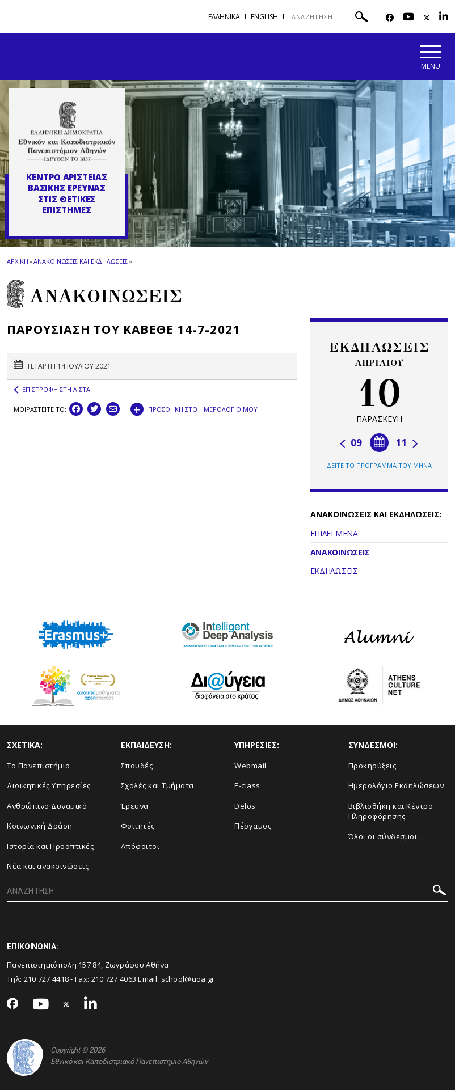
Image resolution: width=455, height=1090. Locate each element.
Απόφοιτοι (140, 846)
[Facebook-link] (390, 18)
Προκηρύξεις (372, 766)
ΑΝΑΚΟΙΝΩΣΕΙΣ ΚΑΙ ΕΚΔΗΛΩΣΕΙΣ (80, 261)
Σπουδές (137, 766)
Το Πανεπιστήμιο (38, 766)
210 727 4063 (114, 979)
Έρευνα (135, 806)
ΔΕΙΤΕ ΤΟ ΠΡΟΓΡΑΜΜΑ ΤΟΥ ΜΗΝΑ (379, 465)
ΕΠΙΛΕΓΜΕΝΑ (334, 533)
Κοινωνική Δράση (40, 826)
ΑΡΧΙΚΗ (17, 261)
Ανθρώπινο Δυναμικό (47, 806)
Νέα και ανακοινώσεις (48, 866)
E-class (247, 785)
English (264, 17)
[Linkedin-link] (443, 18)
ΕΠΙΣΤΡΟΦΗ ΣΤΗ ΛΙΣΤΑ (52, 389)
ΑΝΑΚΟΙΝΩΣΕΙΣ (339, 552)
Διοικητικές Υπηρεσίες (49, 785)
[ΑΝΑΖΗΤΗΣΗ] (332, 17)
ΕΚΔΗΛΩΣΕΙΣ (334, 570)
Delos (245, 806)
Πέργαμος (252, 826)
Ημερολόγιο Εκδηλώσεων (396, 785)
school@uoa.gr (188, 979)
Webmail (250, 766)
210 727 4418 (46, 979)
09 (351, 442)
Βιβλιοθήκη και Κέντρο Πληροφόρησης (390, 811)
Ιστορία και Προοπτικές (50, 846)
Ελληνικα (224, 17)
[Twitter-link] (426, 18)
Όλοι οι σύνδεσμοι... (385, 836)
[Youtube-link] (408, 18)
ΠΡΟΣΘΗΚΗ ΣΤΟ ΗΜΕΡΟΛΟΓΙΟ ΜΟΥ (194, 407)
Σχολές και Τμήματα (157, 785)
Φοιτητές (138, 826)
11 (407, 442)
